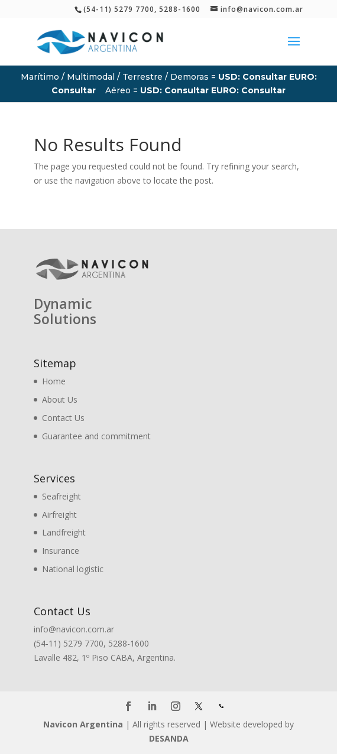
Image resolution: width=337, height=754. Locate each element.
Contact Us (63, 417)
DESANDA (169, 738)
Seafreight (61, 496)
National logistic (72, 569)
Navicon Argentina (83, 724)
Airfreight (59, 514)
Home (54, 381)
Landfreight (64, 532)
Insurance (60, 550)
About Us (59, 399)
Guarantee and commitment (96, 436)
